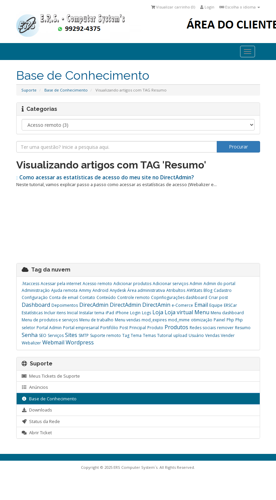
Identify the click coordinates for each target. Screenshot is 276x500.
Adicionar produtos (132, 283)
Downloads (37, 410)
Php (230, 320)
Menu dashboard (227, 313)
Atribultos (175, 290)
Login (207, 6)
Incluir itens (55, 313)
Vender (228, 335)
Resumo (243, 328)
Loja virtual (179, 312)
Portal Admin (49, 328)
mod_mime (179, 320)
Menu (201, 312)
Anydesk (118, 290)
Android (100, 290)
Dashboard (36, 304)
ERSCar (230, 305)
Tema (136, 335)
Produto (155, 328)
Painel (219, 320)
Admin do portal (219, 283)
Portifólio (109, 328)
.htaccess (30, 283)
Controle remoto (133, 297)
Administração (36, 290)
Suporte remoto (105, 335)
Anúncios (35, 387)
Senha (30, 335)
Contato (87, 297)
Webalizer (31, 343)
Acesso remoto (97, 283)
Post (124, 328)
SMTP (84, 335)
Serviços (56, 335)
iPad (110, 313)
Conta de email (63, 297)
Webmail (53, 342)
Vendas (212, 335)
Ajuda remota (64, 290)
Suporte (29, 90)
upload (180, 335)
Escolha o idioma (239, 6)
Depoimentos (64, 305)
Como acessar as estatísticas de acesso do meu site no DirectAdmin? (105, 177)
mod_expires (154, 320)
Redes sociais (203, 328)
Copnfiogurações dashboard (179, 297)
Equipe (215, 305)
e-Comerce (182, 305)
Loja (157, 312)
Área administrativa (146, 290)
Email (201, 304)
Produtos (176, 327)
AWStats (194, 290)
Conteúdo (106, 297)
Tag (125, 335)
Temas (149, 335)
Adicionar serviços (170, 283)
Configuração (35, 297)
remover (225, 328)
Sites (71, 335)
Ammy (85, 290)
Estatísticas (32, 313)
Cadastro (223, 290)
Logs (146, 313)
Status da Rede (41, 421)
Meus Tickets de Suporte (51, 376)
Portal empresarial (81, 328)
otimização (201, 320)
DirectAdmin (125, 304)
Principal (137, 328)
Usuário (196, 335)
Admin (196, 283)
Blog (208, 290)
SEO (42, 335)
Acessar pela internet (61, 283)
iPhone (122, 313)
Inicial (72, 313)
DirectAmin (156, 304)
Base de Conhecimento (66, 90)
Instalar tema (91, 313)
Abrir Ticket (37, 432)
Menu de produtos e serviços (50, 320)
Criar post (218, 297)
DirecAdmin (93, 304)
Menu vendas (127, 320)
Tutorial (164, 335)
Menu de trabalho (96, 320)
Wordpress (80, 342)
